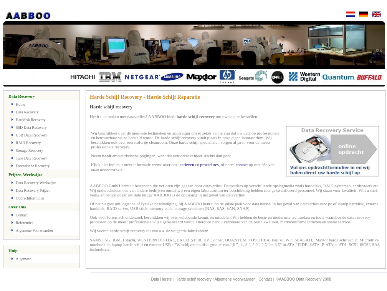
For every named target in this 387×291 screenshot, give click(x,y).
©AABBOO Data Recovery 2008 (303, 279)
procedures (209, 164)
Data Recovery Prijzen (33, 190)
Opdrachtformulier (30, 198)
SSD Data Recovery (31, 127)
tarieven (187, 164)
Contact (22, 215)
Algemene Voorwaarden (34, 230)
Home (20, 104)
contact (242, 164)
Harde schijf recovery (193, 279)
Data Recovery (27, 112)
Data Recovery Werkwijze (36, 183)
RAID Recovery (28, 143)
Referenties (24, 223)
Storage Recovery (29, 150)
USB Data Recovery (31, 135)
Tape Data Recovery (31, 158)
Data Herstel (161, 279)
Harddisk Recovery (30, 120)
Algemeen (23, 259)
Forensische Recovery (33, 166)
